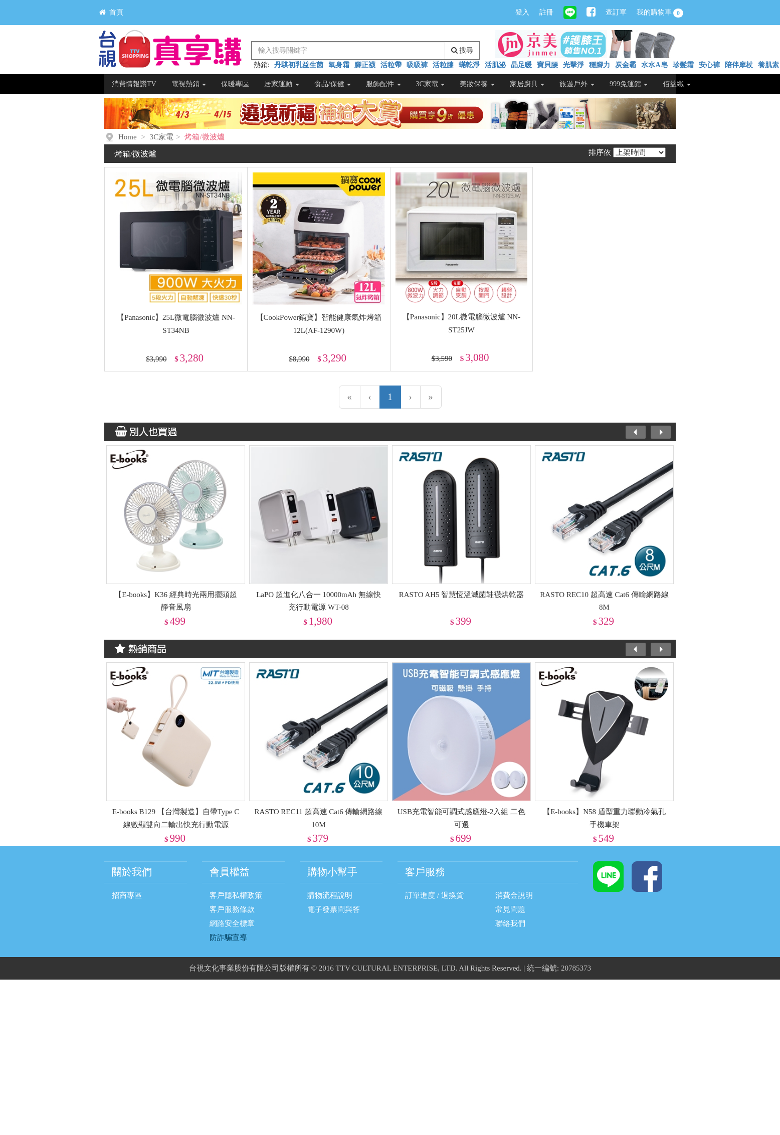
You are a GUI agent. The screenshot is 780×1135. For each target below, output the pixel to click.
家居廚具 (527, 84)
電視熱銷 (189, 84)
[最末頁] (431, 397)
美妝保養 (477, 84)
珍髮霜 (683, 65)
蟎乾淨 (469, 65)
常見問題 (510, 909)
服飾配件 (383, 84)
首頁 (111, 12)
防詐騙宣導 (228, 937)
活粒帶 (391, 65)
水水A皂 (654, 65)
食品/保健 (332, 84)
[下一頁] (411, 397)
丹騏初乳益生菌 (298, 65)
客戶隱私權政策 (236, 895)
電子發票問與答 (333, 909)
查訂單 (616, 12)
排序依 (600, 152)
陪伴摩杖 (739, 65)
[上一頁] (370, 397)
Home (127, 137)
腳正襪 (364, 65)
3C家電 (430, 84)
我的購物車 (660, 13)
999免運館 (629, 84)
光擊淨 (573, 65)
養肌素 (768, 65)
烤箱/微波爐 (204, 137)
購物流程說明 (329, 895)
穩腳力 (599, 65)
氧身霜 (338, 65)
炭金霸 (625, 65)
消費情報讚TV (134, 84)
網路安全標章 (232, 923)
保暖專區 (235, 84)
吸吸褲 (417, 65)
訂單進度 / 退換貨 (434, 895)
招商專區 (127, 895)
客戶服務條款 (232, 909)
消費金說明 (514, 895)
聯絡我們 (510, 923)
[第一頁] (349, 397)
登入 (522, 12)
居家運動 (281, 84)
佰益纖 (677, 84)
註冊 (546, 12)
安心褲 (709, 65)
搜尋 (462, 50)
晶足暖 (521, 65)
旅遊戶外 (577, 84)
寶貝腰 (547, 65)
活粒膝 (443, 65)
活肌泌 (495, 65)
